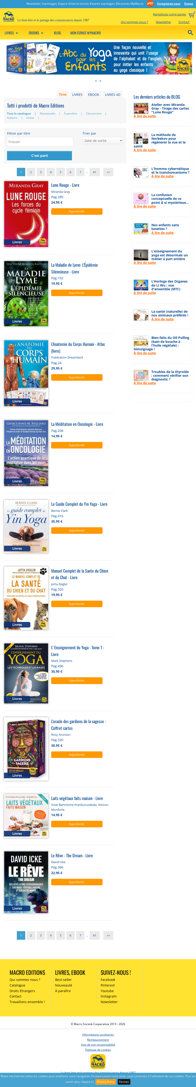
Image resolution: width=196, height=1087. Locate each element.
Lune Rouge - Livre (65, 185)
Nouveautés (48, 113)
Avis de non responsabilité (98, 1045)
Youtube (107, 991)
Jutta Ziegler (59, 584)
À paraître (71, 113)
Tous (63, 94)
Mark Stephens (61, 661)
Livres (12, 32)
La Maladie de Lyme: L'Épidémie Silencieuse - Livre (74, 268)
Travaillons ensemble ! (27, 1002)
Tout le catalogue (19, 113)
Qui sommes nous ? (134, 22)
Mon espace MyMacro (85, 32)
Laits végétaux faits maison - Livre (77, 798)
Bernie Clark (59, 511)
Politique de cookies (98, 1050)
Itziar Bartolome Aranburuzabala (73, 805)
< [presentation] (96, 80)
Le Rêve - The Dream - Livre (72, 855)
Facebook (108, 979)
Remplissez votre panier (169, 14)
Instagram (109, 996)
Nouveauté (63, 985)
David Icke (58, 862)
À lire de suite (145, 116)
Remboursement (98, 1040)
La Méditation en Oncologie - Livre (77, 424)
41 (94, 172)
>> (108, 172)
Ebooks (37, 32)
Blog (57, 32)
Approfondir (77, 211)
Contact (183, 22)
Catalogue (17, 985)
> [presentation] (100, 80)
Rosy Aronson (61, 734)
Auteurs (12, 118)
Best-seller (63, 979)
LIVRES (77, 94)
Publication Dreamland (67, 357)
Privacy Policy (105, 1082)
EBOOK (93, 94)
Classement (94, 113)
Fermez (124, 1082)
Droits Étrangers (22, 991)
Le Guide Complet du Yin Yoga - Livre (79, 504)
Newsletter (163, 22)
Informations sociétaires (98, 1035)
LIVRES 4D (112, 94)
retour (30, 118)
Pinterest (108, 985)
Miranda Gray (60, 192)
